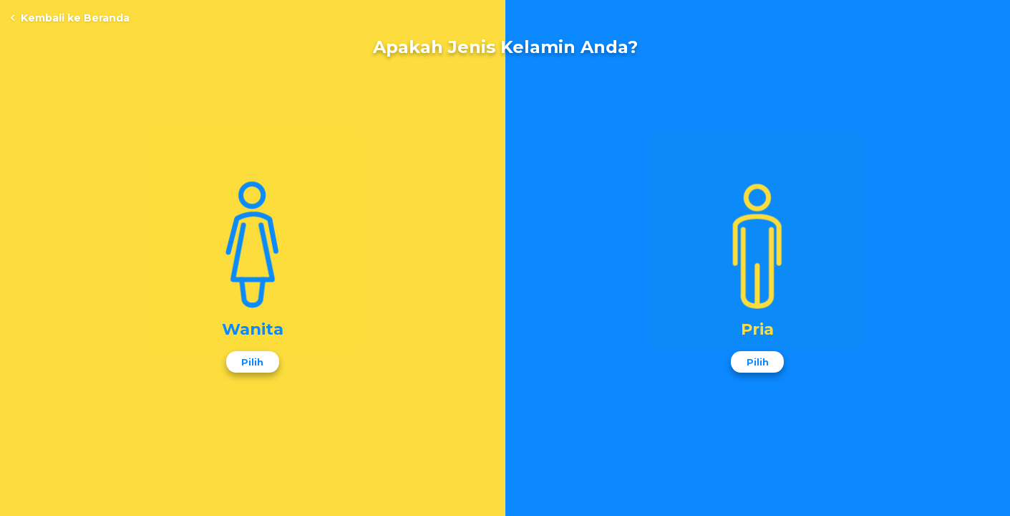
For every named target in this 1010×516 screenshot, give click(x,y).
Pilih (252, 362)
